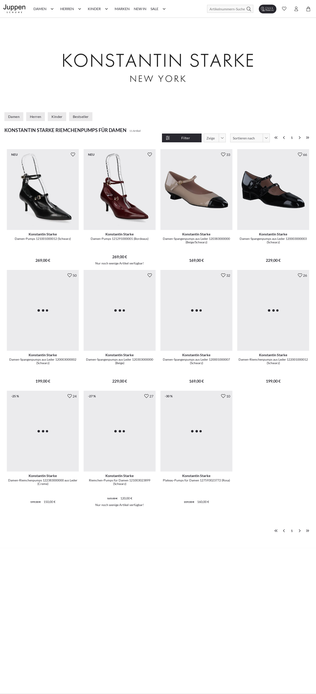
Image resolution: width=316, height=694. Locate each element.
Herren (35, 116)
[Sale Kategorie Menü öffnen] (164, 8)
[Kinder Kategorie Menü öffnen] (106, 8)
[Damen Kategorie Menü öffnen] (52, 8)
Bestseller (81, 116)
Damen (14, 116)
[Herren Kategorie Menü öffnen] (79, 8)
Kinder (56, 116)
